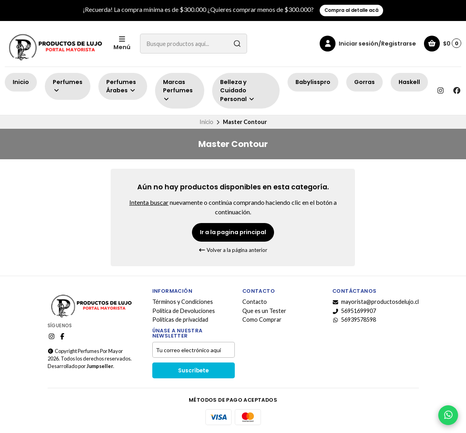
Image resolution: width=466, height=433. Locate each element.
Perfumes (67, 85)
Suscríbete (193, 370)
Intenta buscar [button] (149, 202)
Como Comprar (262, 319)
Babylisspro (312, 82)
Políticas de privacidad (180, 319)
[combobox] (193, 43)
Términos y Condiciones (182, 302)
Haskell (409, 82)
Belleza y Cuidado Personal (237, 90)
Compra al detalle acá (351, 10)
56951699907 (354, 311)
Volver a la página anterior (233, 250)
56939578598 (354, 319)
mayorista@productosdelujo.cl (375, 302)
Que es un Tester (264, 311)
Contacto (254, 302)
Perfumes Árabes (121, 86)
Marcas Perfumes (178, 90)
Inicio (21, 82)
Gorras (364, 82)
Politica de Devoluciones (183, 311)
